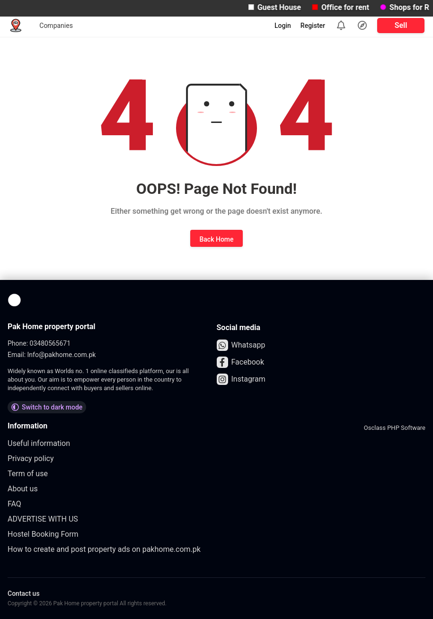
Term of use (28, 473)
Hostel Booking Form (43, 534)
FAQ (14, 503)
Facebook (240, 362)
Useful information (39, 443)
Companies (56, 25)
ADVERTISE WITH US (43, 518)
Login (282, 25)
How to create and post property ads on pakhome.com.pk (104, 549)
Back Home (216, 239)
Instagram (241, 379)
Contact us (24, 593)
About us (23, 488)
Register (312, 25)
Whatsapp (241, 345)
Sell (401, 25)
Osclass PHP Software (394, 427)
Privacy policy (31, 458)
